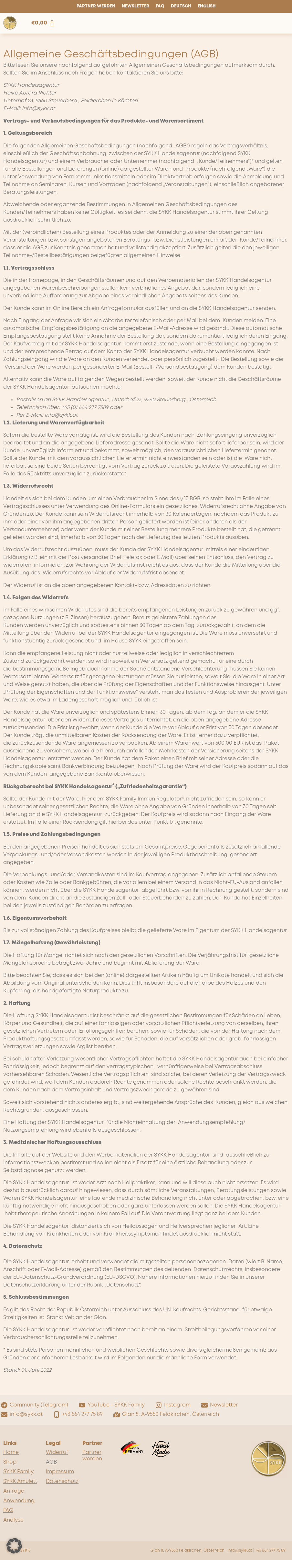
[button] (14, 1546)
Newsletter (135, 6)
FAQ (160, 6)
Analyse (13, 1520)
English (207, 6)
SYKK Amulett (20, 1481)
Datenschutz (61, 1481)
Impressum (60, 1471)
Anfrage (13, 1491)
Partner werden (96, 6)
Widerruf (57, 1452)
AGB (51, 1462)
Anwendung (19, 1500)
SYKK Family (18, 1471)
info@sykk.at (239, 1550)
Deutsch (181, 6)
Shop (9, 1462)
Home (11, 1452)
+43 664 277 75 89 (270, 1550)
